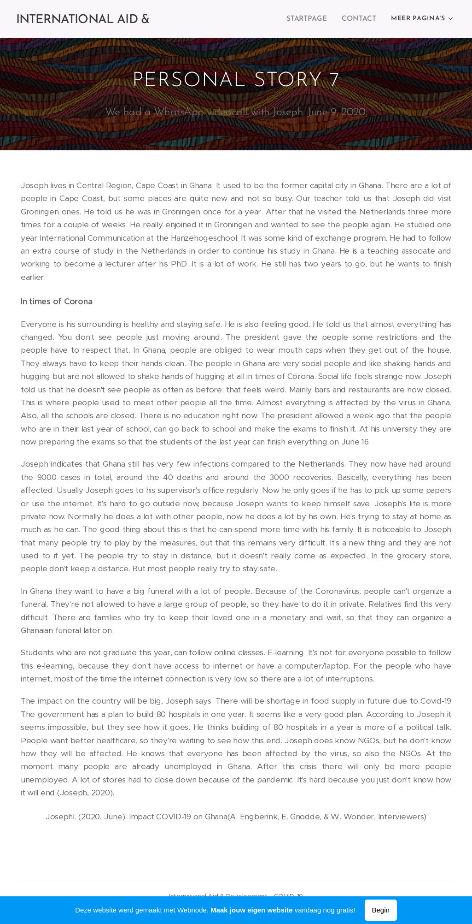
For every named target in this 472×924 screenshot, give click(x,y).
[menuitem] (310, 18)
